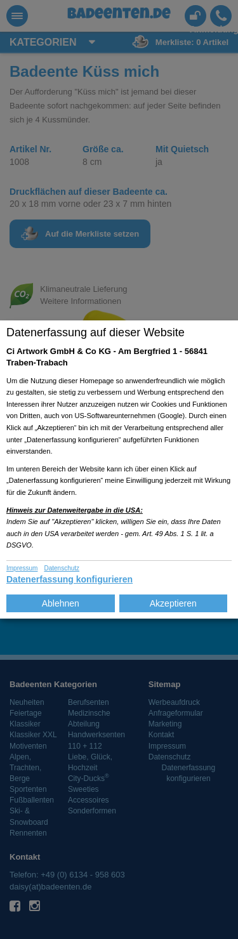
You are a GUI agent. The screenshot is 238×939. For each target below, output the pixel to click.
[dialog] (119, 469)
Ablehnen (60, 603)
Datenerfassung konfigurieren (69, 579)
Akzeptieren (173, 603)
